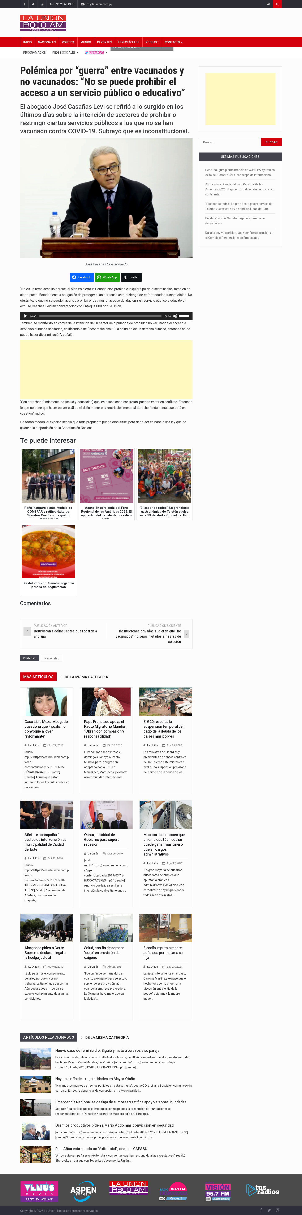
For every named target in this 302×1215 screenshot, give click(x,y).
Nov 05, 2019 (55, 966)
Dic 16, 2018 (114, 745)
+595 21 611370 (62, 4)
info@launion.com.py (96, 4)
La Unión (33, 745)
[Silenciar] (175, 316)
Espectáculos (128, 42)
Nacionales (47, 42)
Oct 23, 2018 (55, 858)
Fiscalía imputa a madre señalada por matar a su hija (163, 953)
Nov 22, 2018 (55, 745)
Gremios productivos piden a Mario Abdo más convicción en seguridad (114, 1125)
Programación (34, 52)
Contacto (174, 42)
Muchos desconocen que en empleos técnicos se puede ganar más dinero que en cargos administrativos (164, 844)
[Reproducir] (25, 316)
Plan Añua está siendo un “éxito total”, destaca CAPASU (101, 1149)
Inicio (27, 42)
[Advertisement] (106, 369)
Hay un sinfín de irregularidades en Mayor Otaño (95, 1079)
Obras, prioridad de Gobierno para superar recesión (102, 839)
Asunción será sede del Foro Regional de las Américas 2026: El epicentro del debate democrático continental (239, 189)
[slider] (100, 316)
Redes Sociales (65, 52)
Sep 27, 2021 (174, 966)
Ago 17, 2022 (175, 863)
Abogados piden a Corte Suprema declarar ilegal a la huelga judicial (45, 953)
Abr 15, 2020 (174, 745)
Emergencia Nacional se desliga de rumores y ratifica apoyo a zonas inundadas (120, 1102)
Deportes (104, 42)
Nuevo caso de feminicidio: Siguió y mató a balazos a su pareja (107, 1050)
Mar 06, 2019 (115, 853)
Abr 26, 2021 (114, 966)
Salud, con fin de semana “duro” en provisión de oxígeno (104, 953)
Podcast (152, 42)
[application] (106, 316)
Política (68, 42)
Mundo (86, 42)
